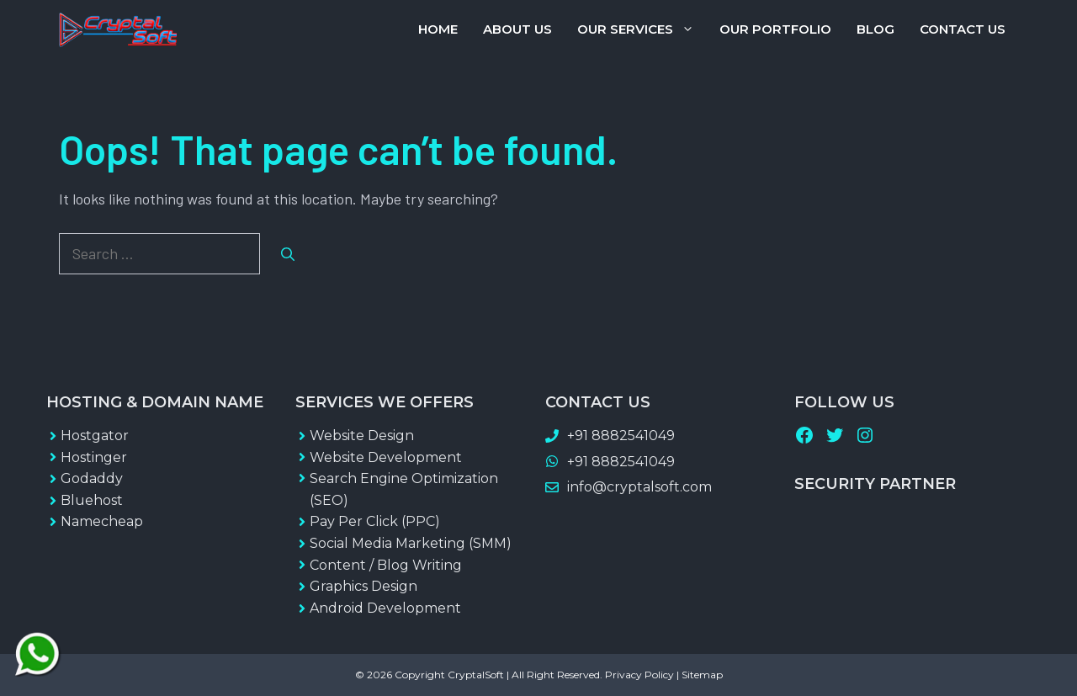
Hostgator (95, 436)
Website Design (362, 436)
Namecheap (102, 521)
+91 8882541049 (621, 436)
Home (438, 29)
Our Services (642, 29)
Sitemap (702, 674)
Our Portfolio (775, 29)
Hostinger (94, 457)
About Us (517, 29)
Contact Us (962, 29)
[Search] (287, 254)
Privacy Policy (639, 674)
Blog (875, 29)
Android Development (385, 608)
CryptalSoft (476, 674)
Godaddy (92, 478)
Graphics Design (363, 586)
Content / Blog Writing (386, 565)
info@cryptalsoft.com (639, 487)
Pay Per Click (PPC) (375, 521)
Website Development (386, 457)
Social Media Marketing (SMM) (411, 543)
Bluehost (92, 500)
